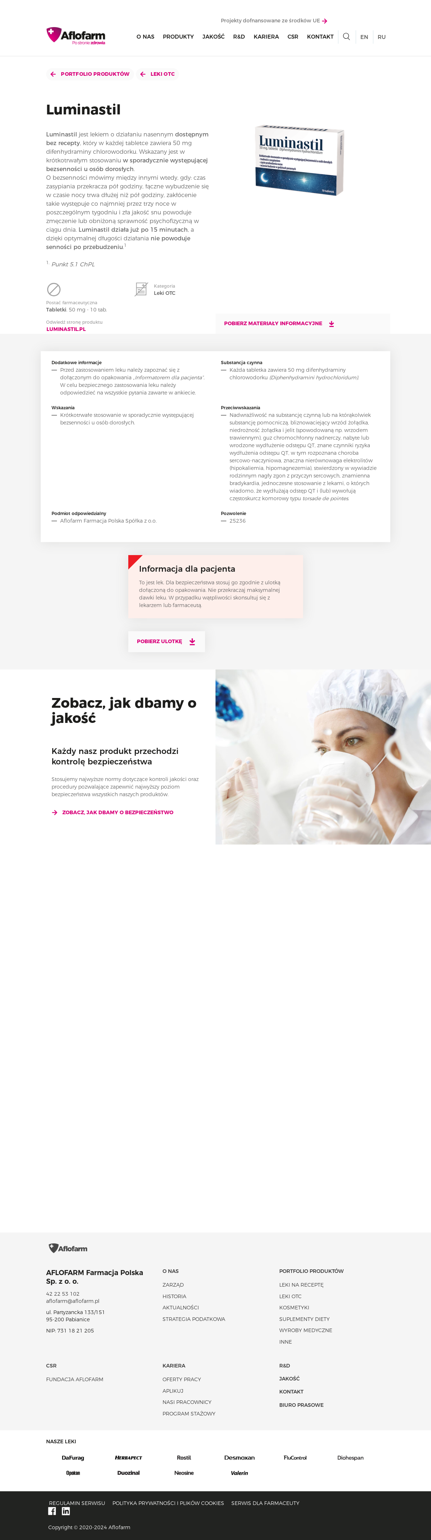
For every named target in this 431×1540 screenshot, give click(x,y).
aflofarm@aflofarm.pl (72, 1301)
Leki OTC (157, 74)
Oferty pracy (182, 1379)
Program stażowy (189, 1413)
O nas (145, 36)
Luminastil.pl (66, 329)
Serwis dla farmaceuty (265, 1503)
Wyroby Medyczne (305, 1330)
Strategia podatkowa (194, 1319)
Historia (174, 1296)
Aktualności (181, 1307)
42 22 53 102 (63, 1294)
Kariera (266, 36)
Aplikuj (173, 1391)
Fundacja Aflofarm (74, 1379)
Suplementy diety (304, 1319)
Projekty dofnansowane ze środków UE (274, 20)
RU (382, 37)
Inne (285, 1342)
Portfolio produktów (90, 74)
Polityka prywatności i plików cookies (168, 1503)
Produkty (178, 36)
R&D (239, 36)
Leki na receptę (301, 1285)
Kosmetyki (294, 1307)
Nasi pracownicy (187, 1402)
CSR (293, 36)
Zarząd (173, 1285)
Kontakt (320, 36)
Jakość (214, 36)
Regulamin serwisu (77, 1503)
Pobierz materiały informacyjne (279, 323)
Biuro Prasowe (301, 1405)
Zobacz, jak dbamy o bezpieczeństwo (112, 812)
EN (364, 37)
